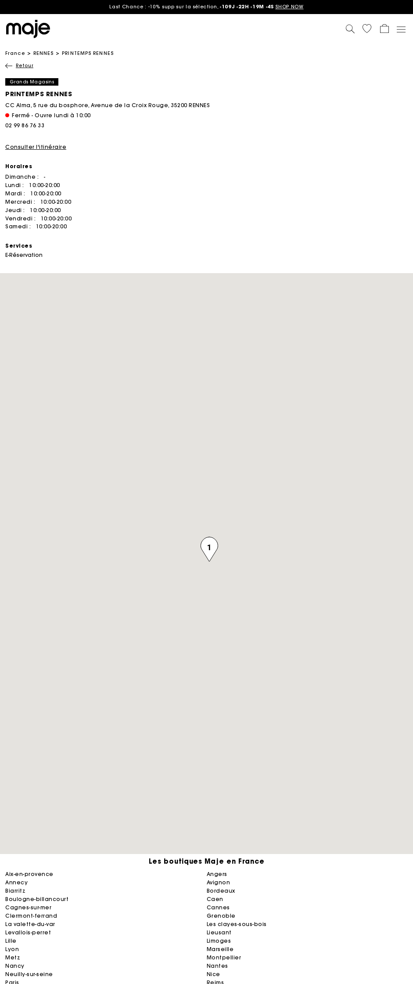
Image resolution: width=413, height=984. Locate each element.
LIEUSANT (219, 932)
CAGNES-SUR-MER (28, 907)
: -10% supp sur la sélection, (206, 7)
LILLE (11, 940)
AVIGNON (218, 882)
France (15, 53)
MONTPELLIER (224, 957)
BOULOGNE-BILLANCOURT (36, 899)
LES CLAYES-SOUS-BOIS (237, 924)
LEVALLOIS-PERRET (28, 932)
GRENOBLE (221, 915)
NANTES (217, 965)
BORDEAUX (221, 890)
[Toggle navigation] (400, 29)
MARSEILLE (220, 949)
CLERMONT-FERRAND (31, 915)
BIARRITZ (15, 890)
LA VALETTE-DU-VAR (30, 924)
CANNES (218, 907)
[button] (367, 28)
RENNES (43, 53)
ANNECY (16, 882)
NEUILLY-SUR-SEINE (29, 974)
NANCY (15, 965)
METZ (12, 957)
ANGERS (217, 874)
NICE (213, 974)
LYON (12, 949)
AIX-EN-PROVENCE (29, 874)
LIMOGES (219, 940)
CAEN (215, 899)
